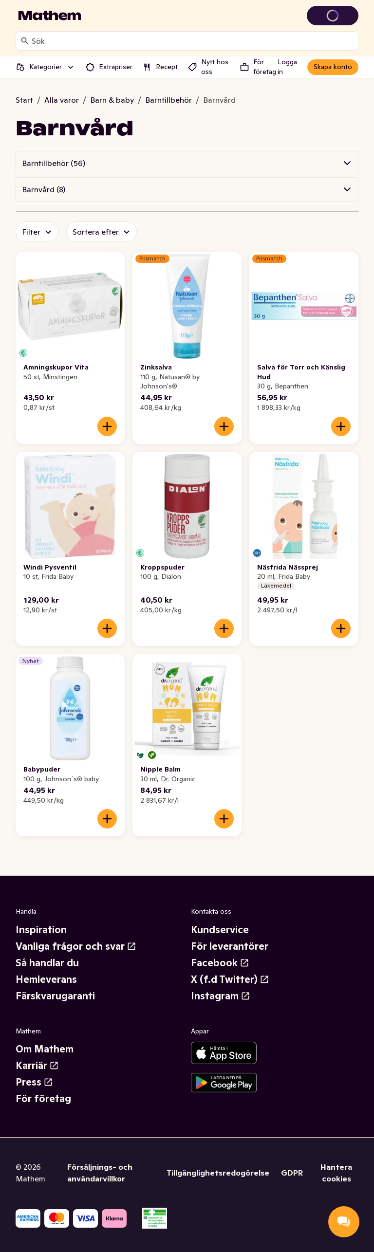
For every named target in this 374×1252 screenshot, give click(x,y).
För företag (43, 1098)
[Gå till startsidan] (50, 15)
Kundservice (220, 929)
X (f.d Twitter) (230, 979)
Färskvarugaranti (55, 996)
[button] (187, 163)
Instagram (220, 996)
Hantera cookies (336, 1172)
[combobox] (193, 41)
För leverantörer (229, 946)
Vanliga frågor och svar (76, 946)
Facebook (220, 963)
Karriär (37, 1065)
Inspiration (41, 929)
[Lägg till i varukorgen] (107, 426)
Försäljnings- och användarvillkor (99, 1172)
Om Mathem (45, 1049)
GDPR (292, 1173)
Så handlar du (47, 963)
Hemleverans (46, 979)
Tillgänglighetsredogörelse (218, 1173)
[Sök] (25, 41)
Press (34, 1082)
